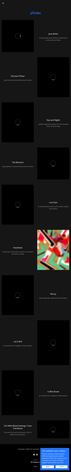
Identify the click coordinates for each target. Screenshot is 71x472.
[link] (34, 454)
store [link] (35, 466)
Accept (61, 466)
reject (48, 466)
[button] (9, 3)
